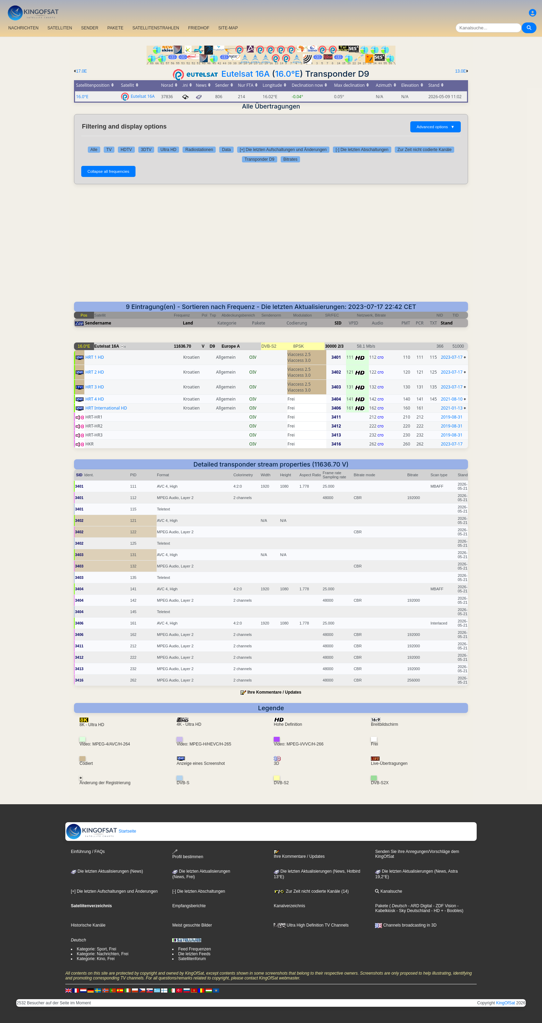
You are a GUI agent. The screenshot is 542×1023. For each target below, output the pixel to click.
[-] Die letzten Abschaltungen (362, 149)
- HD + (436, 910)
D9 (212, 346)
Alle (94, 149)
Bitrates (290, 159)
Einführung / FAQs (88, 851)
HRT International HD (106, 408)
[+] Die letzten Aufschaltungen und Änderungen (283, 149)
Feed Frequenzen (194, 949)
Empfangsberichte (189, 905)
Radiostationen (199, 149)
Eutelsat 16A (245, 74)
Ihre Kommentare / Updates (274, 692)
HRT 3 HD (94, 387)
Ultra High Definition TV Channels (311, 925)
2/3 (341, 346)
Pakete (381, 905)
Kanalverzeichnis (289, 905)
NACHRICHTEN (23, 28)
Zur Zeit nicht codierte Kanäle (425, 149)
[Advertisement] (271, 243)
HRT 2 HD (94, 372)
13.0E (460, 71)
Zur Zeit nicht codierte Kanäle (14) (311, 891)
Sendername (98, 323)
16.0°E (287, 74)
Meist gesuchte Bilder (192, 925)
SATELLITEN (59, 28)
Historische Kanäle (88, 925)
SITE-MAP (228, 28)
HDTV (126, 149)
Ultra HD (168, 149)
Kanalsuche (388, 891)
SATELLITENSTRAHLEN (155, 28)
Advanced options (436, 127)
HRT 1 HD (94, 357)
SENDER (89, 28)
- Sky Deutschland (412, 910)
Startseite (101, 831)
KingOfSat (505, 1003)
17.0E (81, 71)
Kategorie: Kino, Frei (95, 958)
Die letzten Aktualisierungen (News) (107, 871)
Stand (446, 323)
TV (109, 149)
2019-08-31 (451, 417)
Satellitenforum (192, 958)
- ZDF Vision (444, 905)
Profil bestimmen (187, 854)
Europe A (231, 346)
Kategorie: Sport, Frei (96, 949)
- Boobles (452, 910)
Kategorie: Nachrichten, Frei (102, 953)
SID (338, 323)
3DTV (146, 149)
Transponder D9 (259, 159)
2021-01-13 (451, 408)
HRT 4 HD (94, 399)
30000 (330, 346)
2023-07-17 (451, 357)
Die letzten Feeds (194, 953)
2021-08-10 (451, 399)
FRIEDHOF (198, 28)
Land (188, 323)
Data (226, 149)
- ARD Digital (419, 905)
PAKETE (115, 28)
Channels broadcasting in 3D (405, 925)
